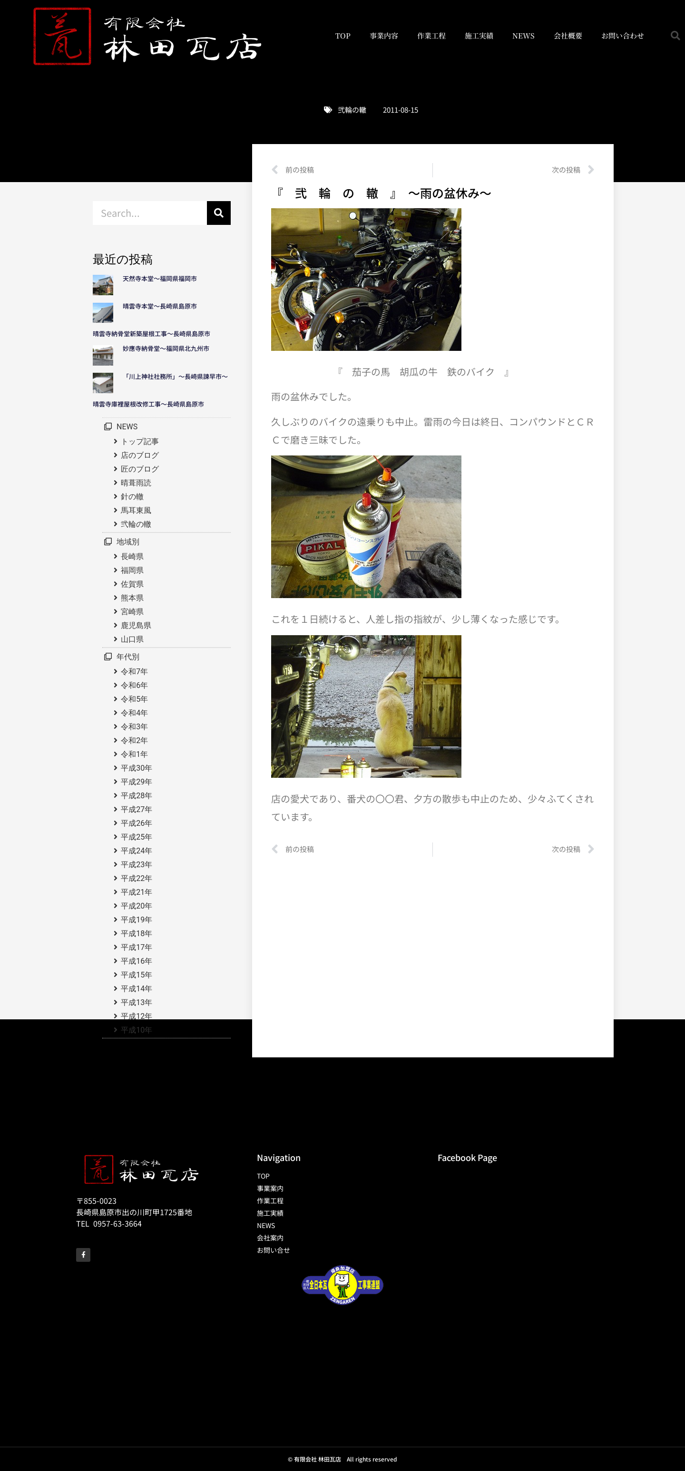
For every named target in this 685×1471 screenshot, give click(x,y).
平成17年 (136, 947)
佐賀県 (132, 584)
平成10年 (136, 1030)
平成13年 (136, 1002)
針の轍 (132, 496)
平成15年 (136, 974)
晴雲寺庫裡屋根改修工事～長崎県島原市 (148, 403)
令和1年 (134, 754)
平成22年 (136, 878)
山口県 (132, 639)
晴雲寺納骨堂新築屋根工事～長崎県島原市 (151, 333)
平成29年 (136, 781)
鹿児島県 (136, 625)
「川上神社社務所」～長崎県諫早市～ (175, 376)
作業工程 (431, 35)
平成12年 (136, 1016)
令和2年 (134, 740)
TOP (343, 35)
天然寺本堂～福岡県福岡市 (160, 278)
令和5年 (134, 699)
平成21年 (136, 892)
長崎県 (132, 556)
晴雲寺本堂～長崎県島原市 (160, 305)
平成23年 (136, 864)
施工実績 (479, 35)
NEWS (523, 35)
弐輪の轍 (352, 110)
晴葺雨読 (136, 482)
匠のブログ (140, 469)
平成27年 (136, 809)
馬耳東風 (136, 510)
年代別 (128, 656)
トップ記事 (140, 441)
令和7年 (134, 671)
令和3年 (134, 726)
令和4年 (134, 712)
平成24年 (136, 850)
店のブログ (140, 455)
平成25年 (136, 837)
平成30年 (136, 768)
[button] (675, 35)
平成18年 (136, 933)
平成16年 (136, 961)
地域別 (128, 541)
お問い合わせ (622, 35)
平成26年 (136, 823)
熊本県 (132, 597)
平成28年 (136, 795)
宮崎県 (132, 611)
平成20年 (136, 905)
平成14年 (136, 988)
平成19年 (136, 919)
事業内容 (384, 35)
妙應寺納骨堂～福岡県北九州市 (169, 348)
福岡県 (132, 570)
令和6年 (134, 685)
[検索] (219, 213)
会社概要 (568, 35)
